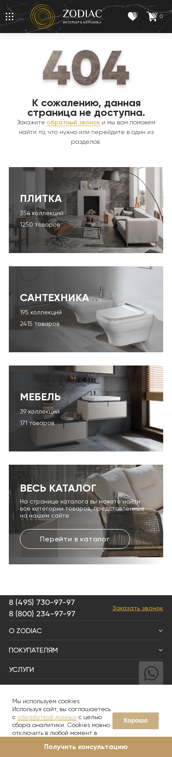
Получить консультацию (86, 746)
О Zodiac (86, 630)
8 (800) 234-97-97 (42, 613)
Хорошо (135, 720)
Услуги (86, 669)
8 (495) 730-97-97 (42, 602)
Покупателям (86, 650)
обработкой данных (47, 716)
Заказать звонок (137, 608)
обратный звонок (73, 122)
